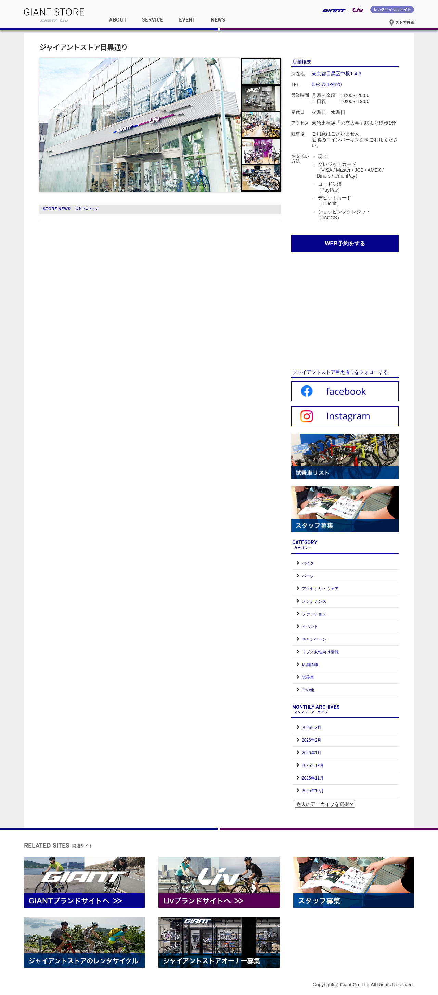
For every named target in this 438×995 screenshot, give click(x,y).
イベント (310, 626)
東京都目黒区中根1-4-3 (336, 73)
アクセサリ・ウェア (320, 588)
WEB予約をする (345, 243)
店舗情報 (310, 664)
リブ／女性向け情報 (320, 652)
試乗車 (308, 677)
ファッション (314, 614)
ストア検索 (401, 22)
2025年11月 (313, 778)
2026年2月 (311, 740)
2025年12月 (313, 765)
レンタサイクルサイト (392, 9)
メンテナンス (314, 601)
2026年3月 (311, 727)
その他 (308, 690)
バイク (308, 563)
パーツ (308, 576)
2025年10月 (313, 790)
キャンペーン (314, 639)
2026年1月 (311, 752)
